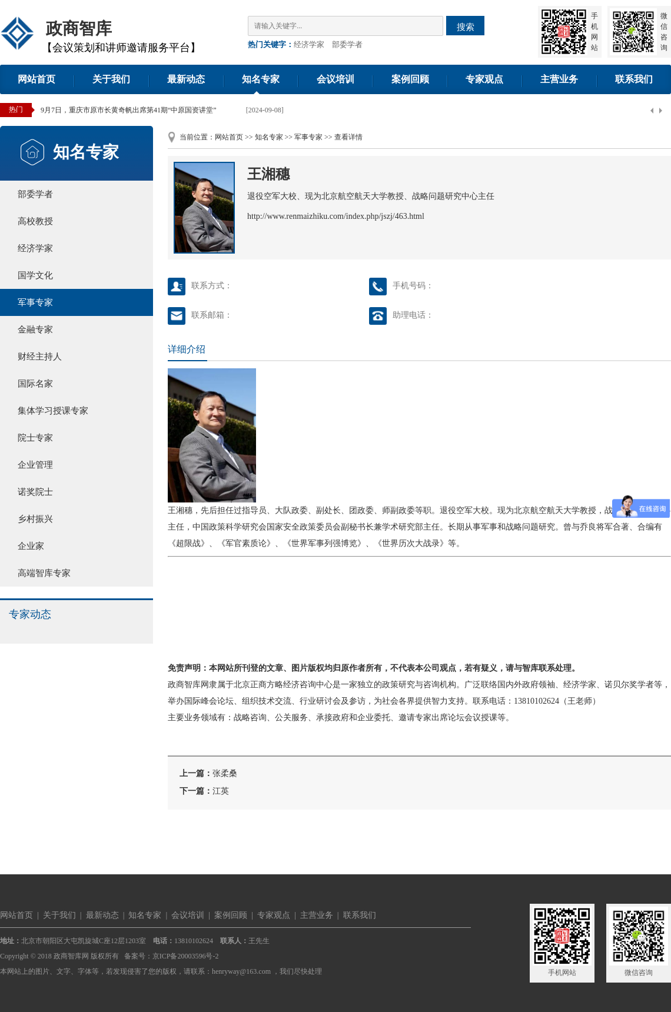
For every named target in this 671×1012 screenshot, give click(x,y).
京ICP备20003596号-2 (185, 956)
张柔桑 (224, 773)
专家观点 (484, 79)
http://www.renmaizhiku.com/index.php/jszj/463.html (335, 216)
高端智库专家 (44, 573)
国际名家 (35, 383)
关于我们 (111, 79)
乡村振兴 (35, 519)
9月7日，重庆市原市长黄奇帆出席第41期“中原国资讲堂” (129, 110)
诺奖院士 (35, 492)
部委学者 (347, 44)
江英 (220, 791)
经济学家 (309, 44)
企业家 (31, 546)
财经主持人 (40, 356)
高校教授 (35, 221)
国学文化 (35, 275)
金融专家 (35, 329)
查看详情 (348, 137)
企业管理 (35, 465)
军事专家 (35, 302)
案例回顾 (410, 79)
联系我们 (634, 79)
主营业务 (559, 79)
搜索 (465, 27)
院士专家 (35, 437)
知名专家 (261, 79)
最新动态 (186, 79)
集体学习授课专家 (53, 410)
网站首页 (36, 79)
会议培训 (335, 79)
